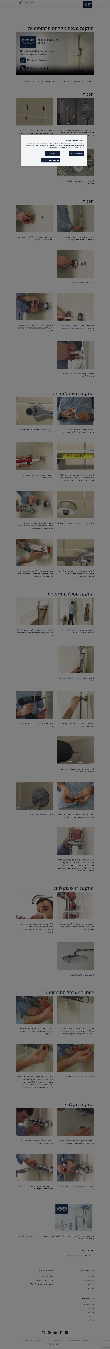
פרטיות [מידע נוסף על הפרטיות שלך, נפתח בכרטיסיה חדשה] (51, 147)
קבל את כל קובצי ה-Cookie (51, 160)
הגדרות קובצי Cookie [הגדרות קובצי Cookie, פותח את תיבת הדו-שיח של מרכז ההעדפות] (76, 153)
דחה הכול (52, 153)
